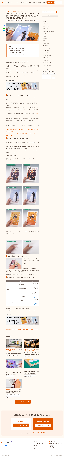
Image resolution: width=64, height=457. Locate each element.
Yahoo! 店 (51, 445)
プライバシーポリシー (53, 455)
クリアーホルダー (20, 11)
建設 (53, 71)
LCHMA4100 (21, 284)
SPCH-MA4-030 (22, 288)
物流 (43, 73)
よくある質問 (38, 2)
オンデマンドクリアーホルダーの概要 (17, 48)
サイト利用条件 (60, 455)
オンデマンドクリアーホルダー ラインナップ (18, 54)
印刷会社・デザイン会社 (34, 20)
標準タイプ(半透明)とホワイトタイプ (17, 50)
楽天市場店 (52, 446)
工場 (49, 71)
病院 (21, 20)
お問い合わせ (50, 2)
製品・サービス (32, 2)
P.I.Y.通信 (2, 5)
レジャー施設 (27, 20)
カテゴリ (16, 2)
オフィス (17, 20)
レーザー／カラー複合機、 (11, 11)
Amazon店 (52, 447)
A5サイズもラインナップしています (16, 52)
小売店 (9, 20)
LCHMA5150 (21, 293)
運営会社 (43, 2)
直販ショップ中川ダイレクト (58, 2)
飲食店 (13, 20)
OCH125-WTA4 (22, 304)
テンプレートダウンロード (23, 2)
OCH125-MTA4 (22, 296)
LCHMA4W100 (22, 300)
